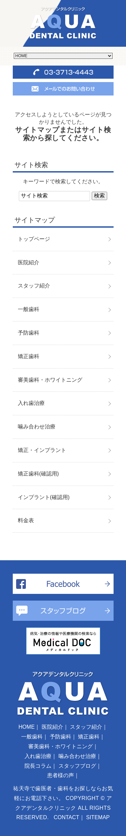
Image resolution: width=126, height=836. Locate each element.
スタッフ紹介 (34, 286)
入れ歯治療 (31, 403)
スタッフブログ (77, 766)
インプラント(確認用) (44, 497)
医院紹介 (28, 262)
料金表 (26, 520)
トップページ (34, 239)
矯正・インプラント (42, 450)
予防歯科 (28, 333)
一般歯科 (28, 309)
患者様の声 (60, 775)
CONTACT (66, 817)
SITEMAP (98, 817)
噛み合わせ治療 (36, 426)
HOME (26, 727)
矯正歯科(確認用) (38, 474)
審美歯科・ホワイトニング (50, 380)
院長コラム (38, 766)
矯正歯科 (28, 356)
